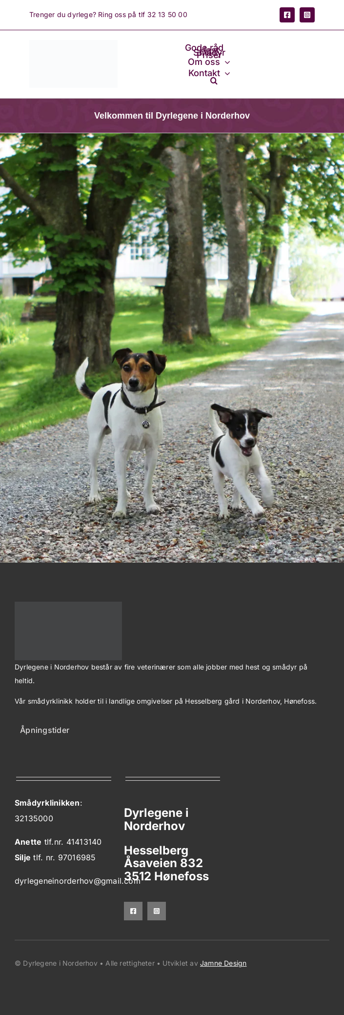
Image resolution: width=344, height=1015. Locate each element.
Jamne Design (223, 963)
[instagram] (307, 14)
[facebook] (287, 14)
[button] (214, 80)
